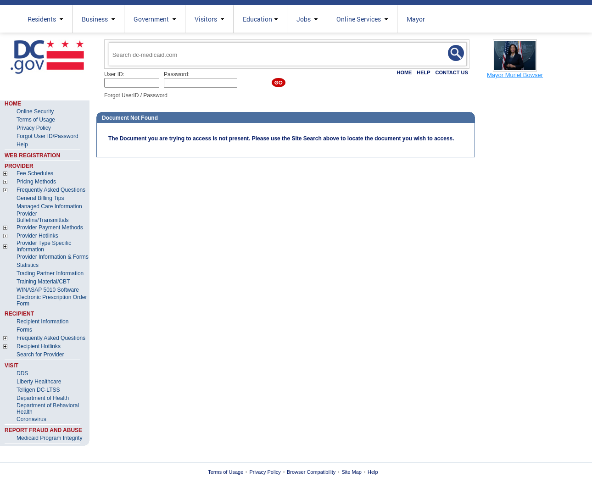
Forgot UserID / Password (136, 95)
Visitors (209, 19)
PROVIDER (19, 166)
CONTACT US (451, 72)
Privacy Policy (264, 472)
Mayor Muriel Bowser (515, 75)
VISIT (11, 365)
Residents (45, 19)
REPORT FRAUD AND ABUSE (43, 430)
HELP (423, 72)
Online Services (362, 19)
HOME (404, 72)
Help (373, 472)
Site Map (352, 472)
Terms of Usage (225, 472)
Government (155, 19)
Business (98, 19)
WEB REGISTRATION (32, 155)
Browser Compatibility (311, 472)
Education (260, 19)
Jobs (307, 19)
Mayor (416, 19)
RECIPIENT (19, 314)
